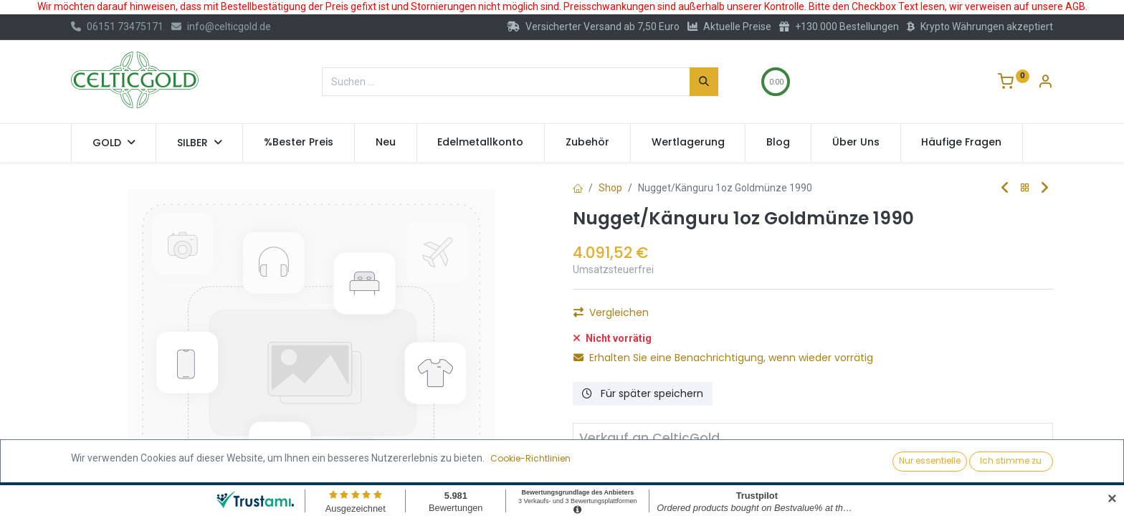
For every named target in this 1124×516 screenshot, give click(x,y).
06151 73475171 (117, 26)
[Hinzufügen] (667, 317)
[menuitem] (298, 142)
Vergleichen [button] (611, 374)
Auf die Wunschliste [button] (630, 350)
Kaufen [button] (734, 316)
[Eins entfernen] (590, 317)
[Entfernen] (596, 469)
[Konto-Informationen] (1045, 83)
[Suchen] (704, 81)
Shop (610, 188)
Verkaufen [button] (750, 468)
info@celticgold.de (221, 26)
